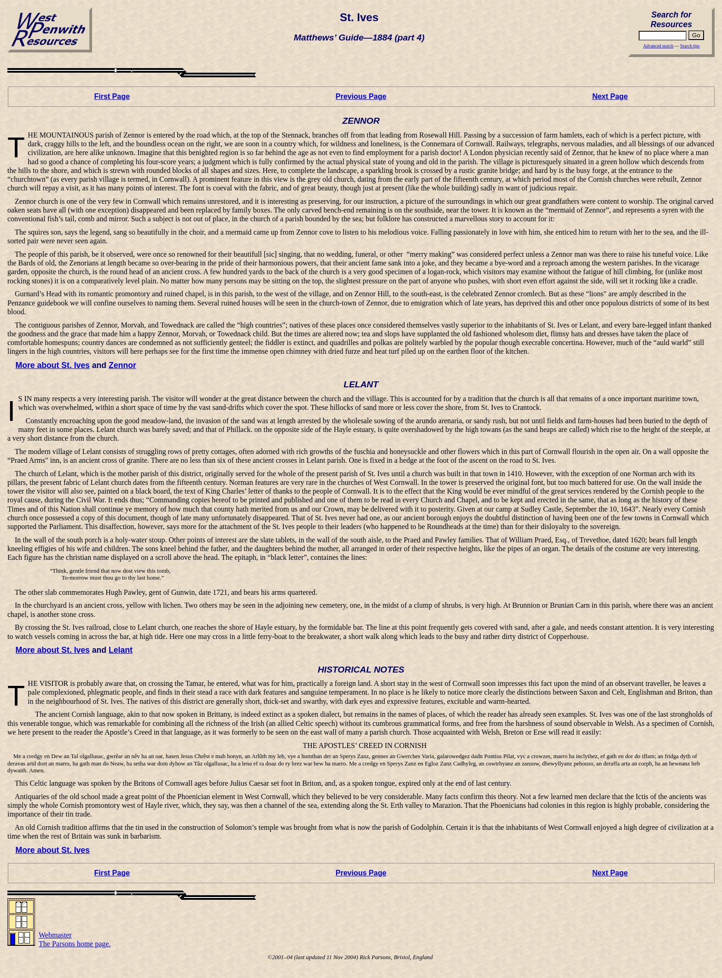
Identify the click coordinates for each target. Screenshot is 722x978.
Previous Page (361, 96)
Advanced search (658, 45)
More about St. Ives (53, 365)
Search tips (689, 45)
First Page (111, 96)
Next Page (610, 96)
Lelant (121, 650)
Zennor (122, 365)
